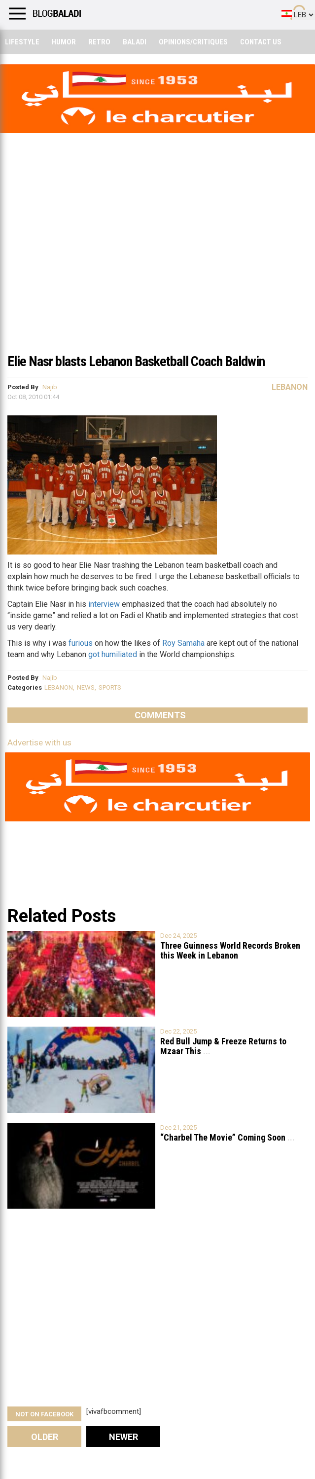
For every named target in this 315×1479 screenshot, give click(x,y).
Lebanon (290, 387)
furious (81, 643)
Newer (123, 1437)
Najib (49, 387)
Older (44, 1437)
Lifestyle (22, 41)
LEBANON (58, 687)
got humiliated (112, 654)
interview (105, 604)
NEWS (86, 687)
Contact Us (260, 41)
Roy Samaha (183, 643)
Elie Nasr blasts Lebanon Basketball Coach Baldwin (136, 361)
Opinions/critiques (193, 41)
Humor (64, 41)
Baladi (134, 41)
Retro (99, 41)
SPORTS (110, 687)
